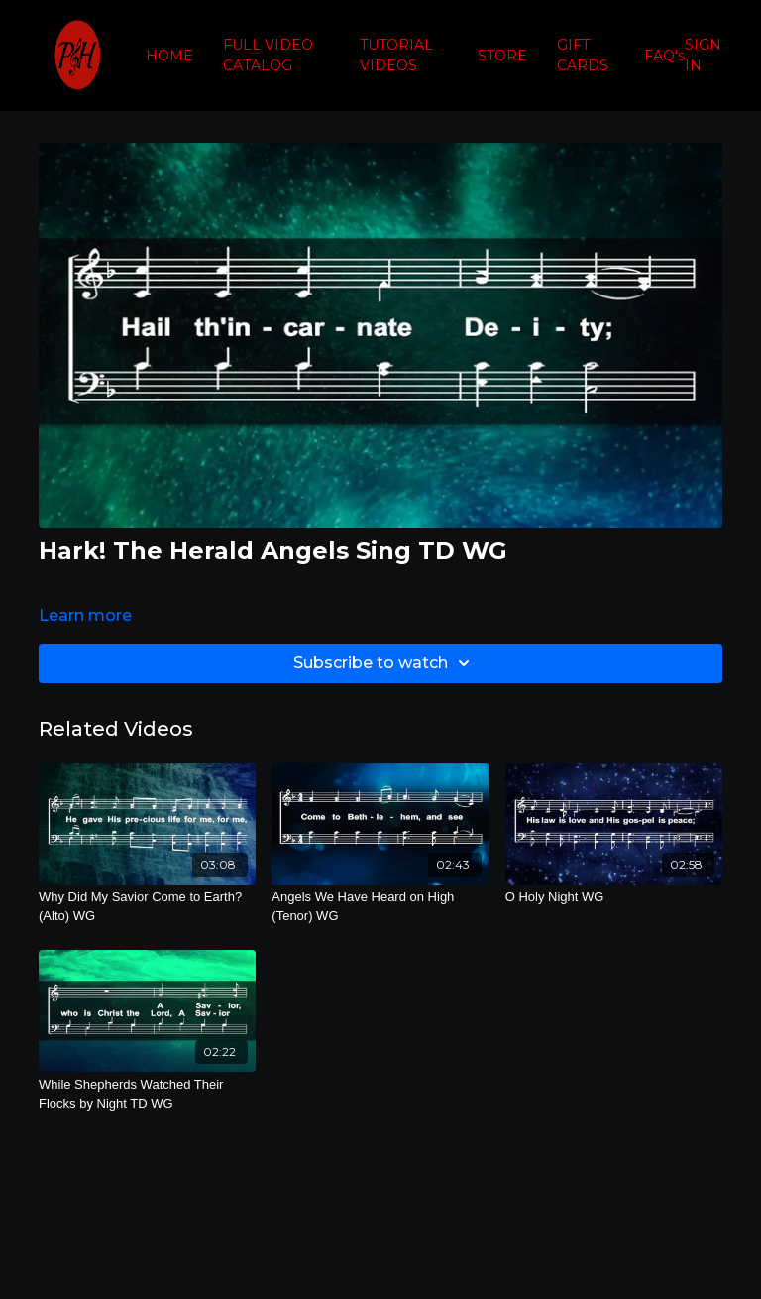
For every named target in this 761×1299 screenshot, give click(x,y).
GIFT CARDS (582, 55)
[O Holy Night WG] (613, 897)
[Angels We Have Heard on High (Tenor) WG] (380, 906)
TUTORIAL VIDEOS (396, 55)
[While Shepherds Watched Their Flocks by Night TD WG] (147, 1094)
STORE (502, 55)
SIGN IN (703, 55)
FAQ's (664, 55)
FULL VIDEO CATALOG (268, 55)
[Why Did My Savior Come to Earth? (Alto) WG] (147, 906)
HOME (169, 55)
